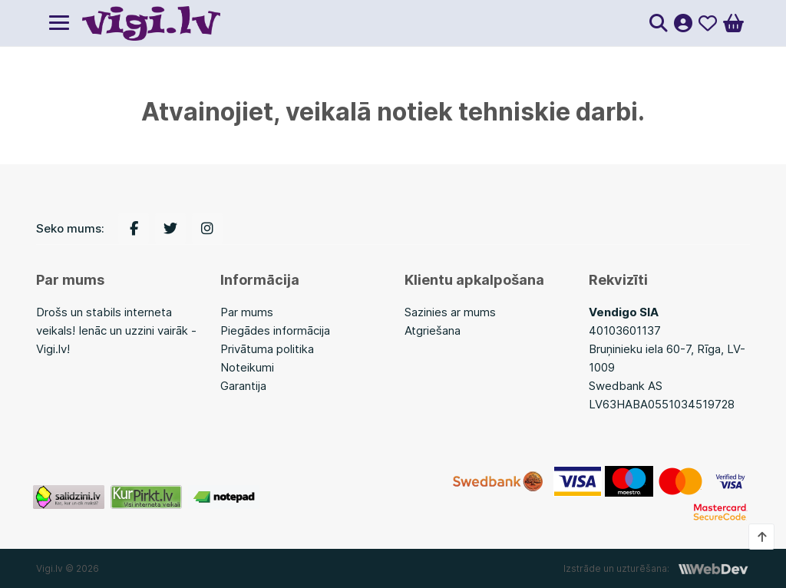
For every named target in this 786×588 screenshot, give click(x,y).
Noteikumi (247, 367)
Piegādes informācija (275, 330)
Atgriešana (433, 330)
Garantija (243, 385)
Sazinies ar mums (450, 312)
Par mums (246, 312)
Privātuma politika (267, 349)
